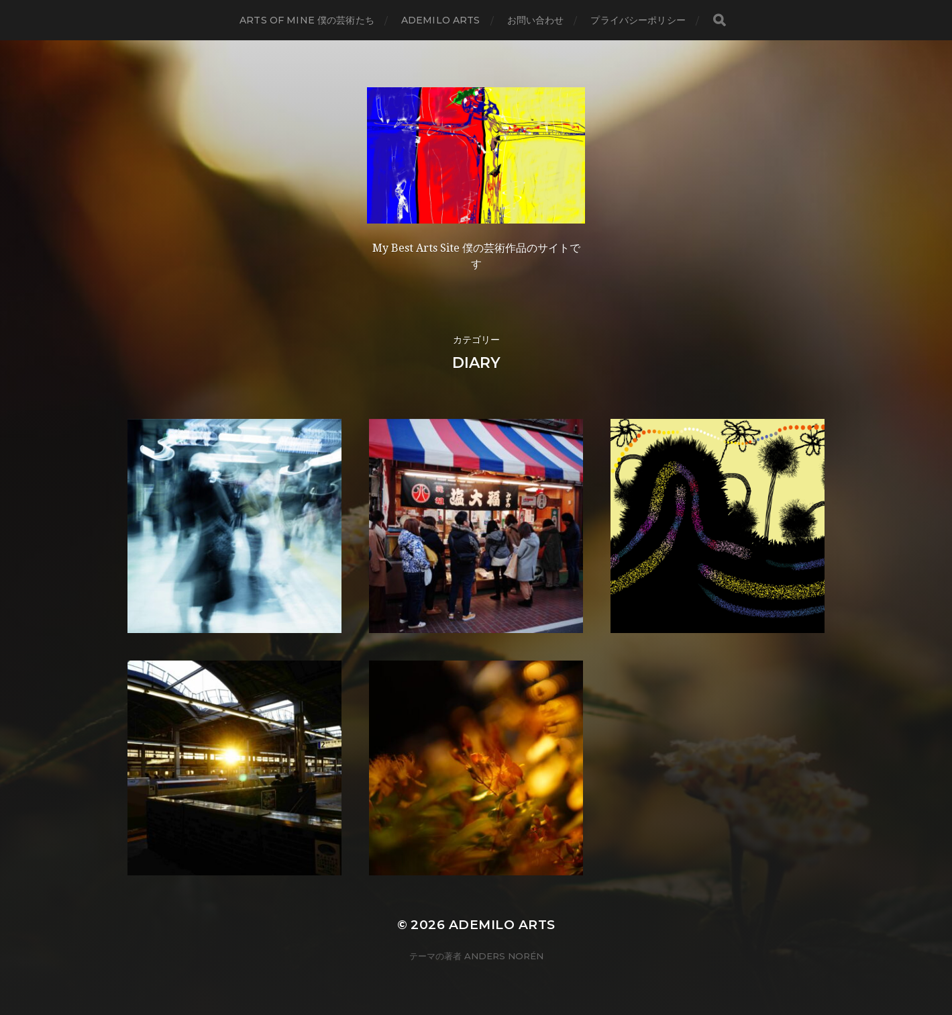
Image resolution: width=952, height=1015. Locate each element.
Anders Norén (503, 956)
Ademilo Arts (440, 20)
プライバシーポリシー (637, 20)
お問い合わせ (535, 20)
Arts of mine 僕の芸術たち (307, 20)
